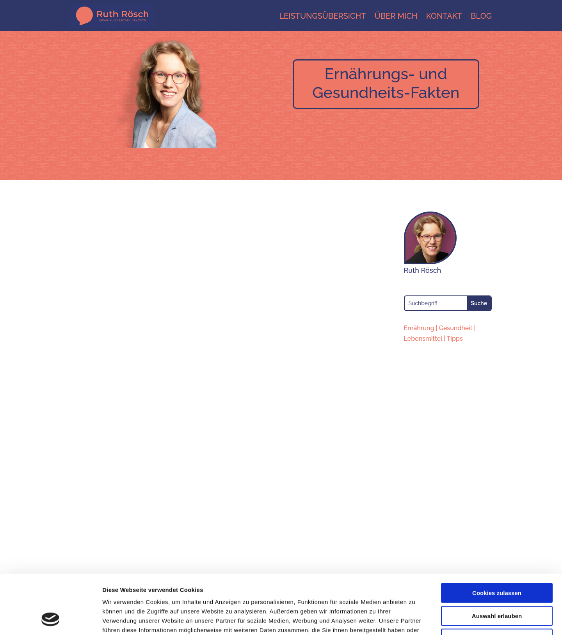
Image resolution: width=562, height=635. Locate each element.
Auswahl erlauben (497, 562)
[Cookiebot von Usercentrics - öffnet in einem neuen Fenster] (50, 620)
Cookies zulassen (496, 539)
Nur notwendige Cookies (496, 585)
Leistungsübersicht (322, 16)
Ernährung (419, 328)
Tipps (455, 338)
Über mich (396, 16)
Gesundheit (455, 328)
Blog (481, 16)
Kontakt (444, 16)
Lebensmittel (423, 338)
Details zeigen (415, 619)
